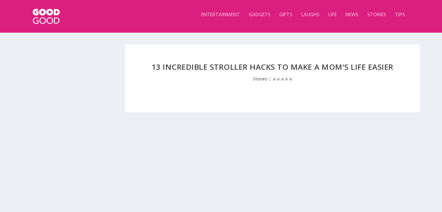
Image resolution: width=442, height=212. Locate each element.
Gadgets (259, 18)
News (351, 18)
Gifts (285, 18)
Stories (376, 18)
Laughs (310, 18)
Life (332, 18)
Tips (400, 18)
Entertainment (220, 18)
